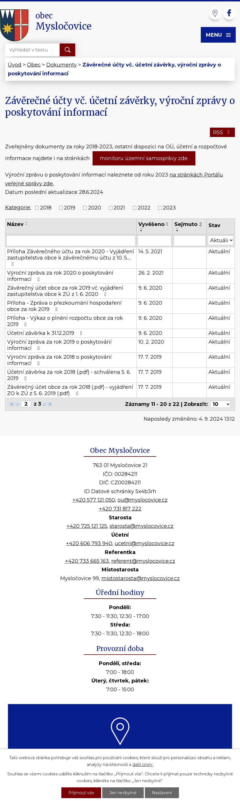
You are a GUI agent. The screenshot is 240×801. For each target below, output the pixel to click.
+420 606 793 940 (89, 543)
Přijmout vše (81, 792)
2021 (119, 208)
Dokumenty (61, 65)
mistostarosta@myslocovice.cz (140, 578)
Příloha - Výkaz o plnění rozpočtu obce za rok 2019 (65, 321)
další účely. (142, 764)
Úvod (14, 65)
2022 (144, 208)
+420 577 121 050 (93, 500)
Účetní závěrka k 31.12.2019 (46, 333)
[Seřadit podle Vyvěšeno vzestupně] (141, 228)
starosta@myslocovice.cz (142, 526)
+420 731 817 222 (120, 509)
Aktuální (219, 251)
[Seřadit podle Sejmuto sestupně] (177, 231)
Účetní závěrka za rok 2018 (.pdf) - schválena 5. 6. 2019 (69, 375)
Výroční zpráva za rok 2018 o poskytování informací (59, 360)
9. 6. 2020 (150, 288)
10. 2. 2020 (151, 342)
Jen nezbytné (123, 792)
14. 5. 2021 (150, 251)
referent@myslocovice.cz (143, 561)
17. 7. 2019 (150, 357)
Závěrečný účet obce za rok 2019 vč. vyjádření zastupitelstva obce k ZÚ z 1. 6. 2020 (65, 291)
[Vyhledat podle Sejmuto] (190, 240)
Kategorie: (18, 207)
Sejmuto (188, 224)
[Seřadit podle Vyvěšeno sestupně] (141, 231)
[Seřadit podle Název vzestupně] (27, 222)
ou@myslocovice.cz (143, 500)
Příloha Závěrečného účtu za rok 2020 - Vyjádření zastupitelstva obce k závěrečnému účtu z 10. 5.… (70, 257)
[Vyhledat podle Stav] (221, 240)
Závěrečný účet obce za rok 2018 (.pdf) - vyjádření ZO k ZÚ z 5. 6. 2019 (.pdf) (70, 390)
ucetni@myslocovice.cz (144, 543)
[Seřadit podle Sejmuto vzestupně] (177, 228)
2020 (94, 208)
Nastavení (162, 792)
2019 (69, 208)
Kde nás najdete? (120, 752)
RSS (222, 132)
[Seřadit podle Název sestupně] (27, 224)
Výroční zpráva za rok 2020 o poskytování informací (60, 276)
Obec (34, 65)
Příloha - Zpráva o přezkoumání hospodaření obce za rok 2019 (64, 306)
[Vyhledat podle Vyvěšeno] (154, 240)
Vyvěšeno (153, 224)
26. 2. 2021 (151, 273)
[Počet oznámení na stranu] (220, 404)
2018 (45, 208)
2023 (169, 208)
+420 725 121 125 (86, 526)
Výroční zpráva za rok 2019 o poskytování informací (59, 345)
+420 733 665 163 (87, 561)
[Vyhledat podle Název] (70, 240)
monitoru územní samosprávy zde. (144, 158)
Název (15, 224)
